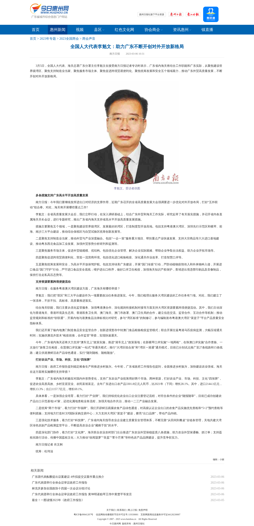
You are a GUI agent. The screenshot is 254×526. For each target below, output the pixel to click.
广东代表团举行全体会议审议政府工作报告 (59, 482)
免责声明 (143, 510)
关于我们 (110, 510)
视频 (80, 30)
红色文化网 (124, 30)
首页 (36, 30)
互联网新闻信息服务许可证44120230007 (160, 514)
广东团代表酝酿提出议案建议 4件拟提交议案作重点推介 (68, 476)
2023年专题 (48, 38)
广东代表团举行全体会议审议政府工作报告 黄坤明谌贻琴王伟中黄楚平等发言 (82, 494)
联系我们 (121, 510)
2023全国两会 (69, 38)
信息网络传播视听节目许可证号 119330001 (117, 514)
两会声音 (88, 38)
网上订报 (132, 510)
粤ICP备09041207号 (83, 514)
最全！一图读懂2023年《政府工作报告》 (58, 500)
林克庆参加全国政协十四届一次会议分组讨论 (61, 488)
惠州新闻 (57, 30)
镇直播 (207, 30)
